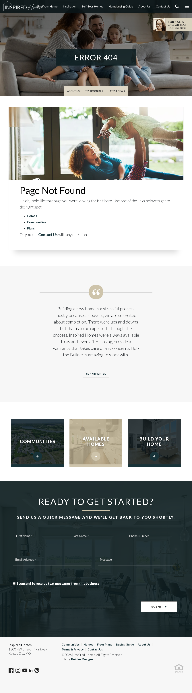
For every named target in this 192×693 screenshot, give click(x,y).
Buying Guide (125, 644)
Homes (32, 216)
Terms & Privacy (73, 649)
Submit (157, 606)
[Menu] (187, 6)
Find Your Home (47, 6)
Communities (36, 222)
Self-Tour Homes (92, 6)
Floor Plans (104, 644)
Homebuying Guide (120, 6)
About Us (144, 6)
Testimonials (94, 91)
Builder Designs (82, 659)
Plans (31, 228)
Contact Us (163, 6)
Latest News (116, 91)
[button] (177, 11)
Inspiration (69, 6)
